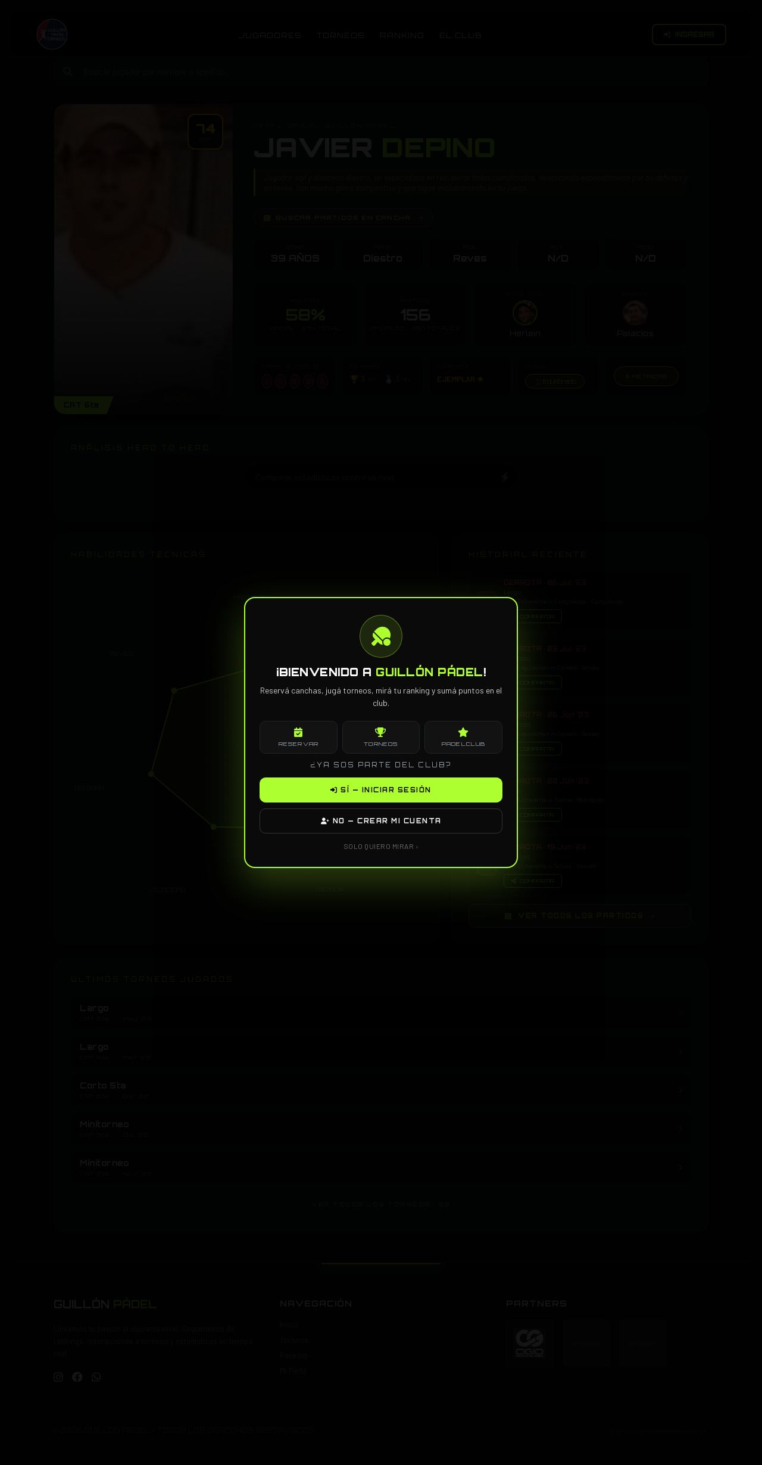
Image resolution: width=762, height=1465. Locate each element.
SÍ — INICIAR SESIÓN (381, 790)
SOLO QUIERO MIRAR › (381, 846)
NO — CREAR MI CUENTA (381, 821)
